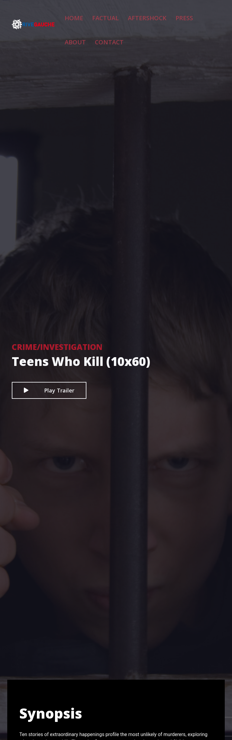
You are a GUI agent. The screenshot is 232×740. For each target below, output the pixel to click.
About (188, 15)
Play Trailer (49, 390)
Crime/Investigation (57, 346)
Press (165, 15)
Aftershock (136, 15)
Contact (84, 35)
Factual (104, 15)
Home (80, 15)
